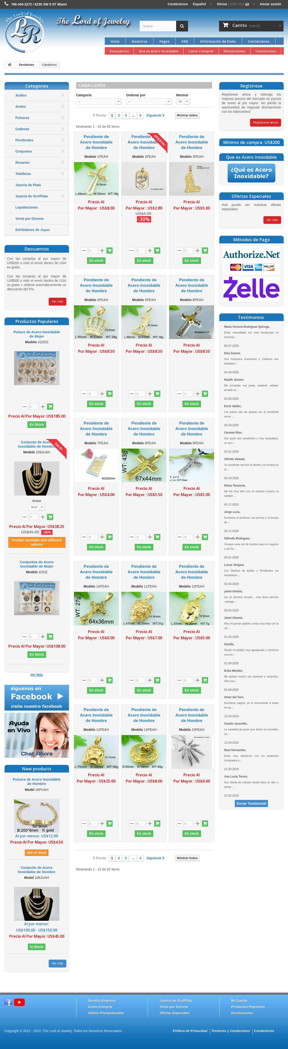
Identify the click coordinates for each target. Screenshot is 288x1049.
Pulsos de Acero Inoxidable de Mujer (36, 334)
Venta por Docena (30, 218)
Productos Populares (248, 1007)
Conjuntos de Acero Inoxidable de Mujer (37, 564)
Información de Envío (218, 41)
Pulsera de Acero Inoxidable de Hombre (36, 781)
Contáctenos (178, 4)
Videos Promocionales (106, 1013)
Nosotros (139, 41)
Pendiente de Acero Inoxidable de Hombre (96, 142)
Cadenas (22, 129)
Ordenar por (136, 95)
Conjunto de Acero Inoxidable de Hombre (37, 444)
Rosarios (23, 162)
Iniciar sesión (270, 4)
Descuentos (119, 51)
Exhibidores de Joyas (33, 230)
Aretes (21, 106)
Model (29, 790)
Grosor (36, 500)
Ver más (57, 301)
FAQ (185, 41)
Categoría (84, 95)
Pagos (164, 41)
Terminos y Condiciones (230, 1031)
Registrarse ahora (265, 122)
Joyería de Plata (28, 185)
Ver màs (272, 220)
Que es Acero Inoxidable (158, 51)
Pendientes (24, 140)
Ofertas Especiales (175, 1013)
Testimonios (265, 51)
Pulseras (22, 118)
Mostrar (182, 95)
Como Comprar (201, 51)
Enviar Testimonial (251, 803)
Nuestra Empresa (102, 1001)
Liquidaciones (27, 207)
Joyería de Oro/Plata (32, 196)
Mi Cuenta (239, 1001)
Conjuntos (24, 151)
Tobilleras (23, 174)
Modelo (31, 342)
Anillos (21, 95)
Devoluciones (234, 51)
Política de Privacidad (190, 1031)
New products (36, 769)
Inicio (115, 41)
